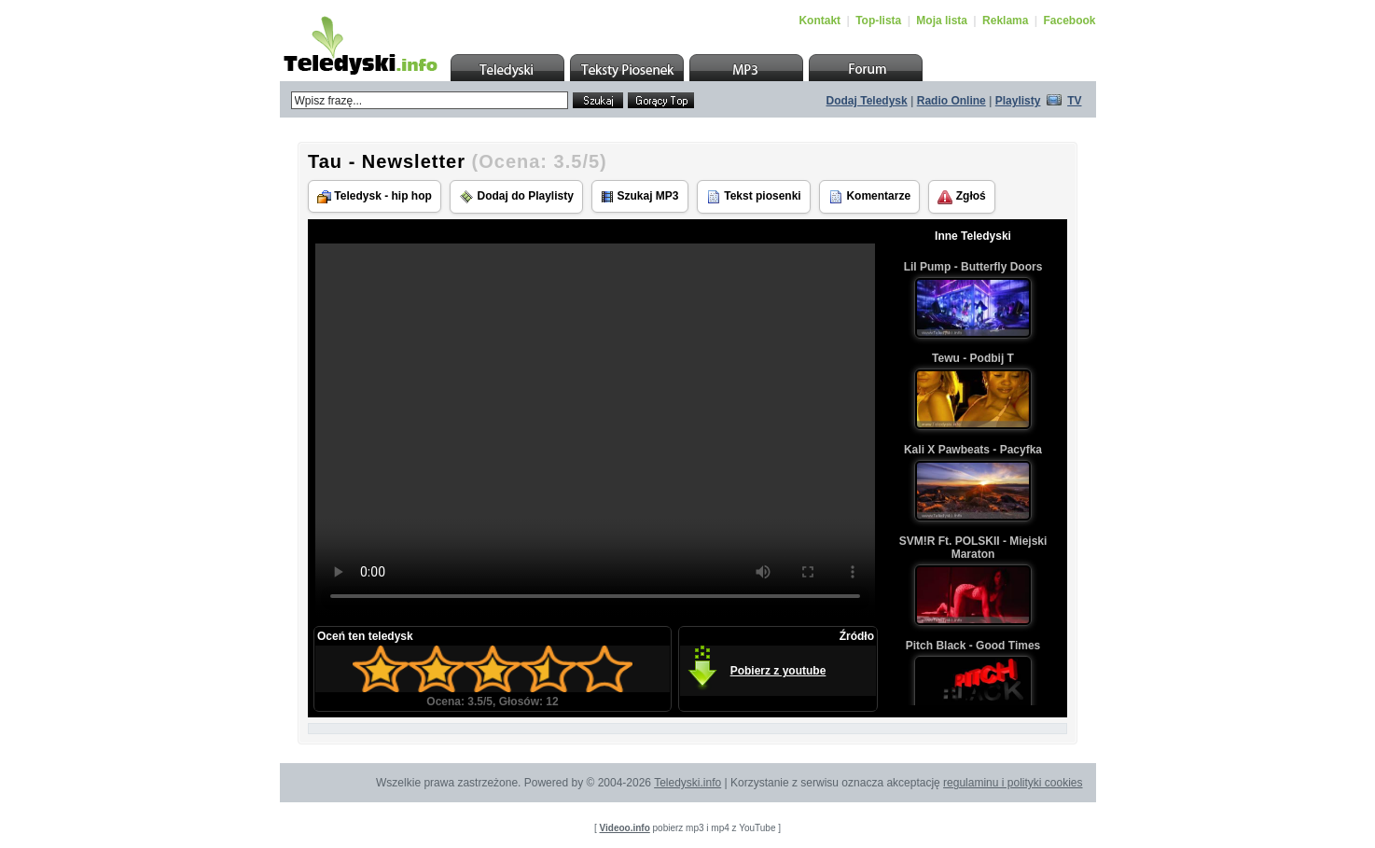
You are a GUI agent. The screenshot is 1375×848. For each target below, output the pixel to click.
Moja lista (941, 20)
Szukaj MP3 (639, 196)
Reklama (1005, 20)
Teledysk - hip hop (374, 196)
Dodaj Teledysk (867, 100)
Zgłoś (961, 196)
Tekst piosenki (753, 196)
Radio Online (951, 100)
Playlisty (1018, 100)
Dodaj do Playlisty (516, 196)
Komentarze (869, 196)
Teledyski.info (687, 782)
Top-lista (878, 20)
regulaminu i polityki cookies (1012, 782)
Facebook (1069, 20)
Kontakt (819, 20)
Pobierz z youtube (778, 670)
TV (1074, 100)
